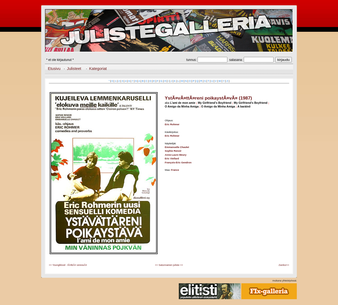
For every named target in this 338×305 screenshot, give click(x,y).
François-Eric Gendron (178, 162)
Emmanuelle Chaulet (177, 147)
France (175, 170)
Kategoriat (98, 68)
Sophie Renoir (173, 151)
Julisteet (74, 68)
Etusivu (54, 68)
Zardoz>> (284, 265)
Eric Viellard (172, 158)
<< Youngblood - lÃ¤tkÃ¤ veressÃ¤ (68, 265)
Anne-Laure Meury (175, 155)
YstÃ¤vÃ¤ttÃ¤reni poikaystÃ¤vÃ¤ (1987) (208, 98)
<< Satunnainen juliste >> (169, 265)
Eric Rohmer (172, 124)
